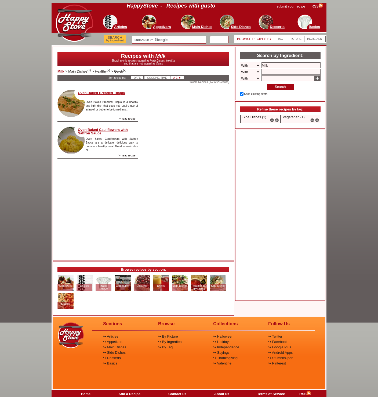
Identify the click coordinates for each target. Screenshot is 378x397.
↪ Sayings (221, 352)
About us (221, 394)
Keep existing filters (255, 93)
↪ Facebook (278, 342)
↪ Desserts (112, 358)
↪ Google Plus (279, 347)
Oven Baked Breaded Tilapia (101, 93)
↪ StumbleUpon (280, 358)
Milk (60, 71)
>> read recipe (127, 118)
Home (85, 394)
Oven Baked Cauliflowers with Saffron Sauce (103, 131)
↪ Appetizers (113, 342)
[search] (168, 39)
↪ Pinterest (277, 363)
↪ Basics (110, 363)
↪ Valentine (222, 363)
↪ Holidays (221, 342)
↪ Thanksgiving (225, 358)
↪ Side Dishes (114, 352)
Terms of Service (271, 394)
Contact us (177, 394)
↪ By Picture (168, 336)
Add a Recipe (129, 394)
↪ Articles (110, 336)
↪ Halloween (223, 336)
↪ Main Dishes (114, 347)
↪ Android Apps (280, 352)
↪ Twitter (275, 336)
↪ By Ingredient (170, 342)
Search (280, 87)
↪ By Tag (165, 347)
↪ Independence (226, 347)
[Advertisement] (188, 170)
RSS (305, 394)
